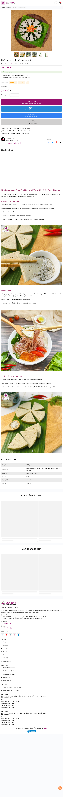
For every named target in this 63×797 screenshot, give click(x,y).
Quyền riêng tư (7, 681)
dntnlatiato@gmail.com (10, 628)
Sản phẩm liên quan (31, 495)
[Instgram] (14, 634)
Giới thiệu (5, 645)
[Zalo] (18, 634)
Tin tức (4, 652)
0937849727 (7, 623)
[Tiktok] (10, 634)
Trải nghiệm (6, 658)
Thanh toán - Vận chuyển (10, 671)
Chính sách (31, 665)
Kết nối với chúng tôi (13, 143)
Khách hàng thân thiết (9, 674)
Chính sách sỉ (6, 655)
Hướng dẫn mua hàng (9, 668)
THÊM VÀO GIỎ (31, 102)
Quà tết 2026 (7, 661)
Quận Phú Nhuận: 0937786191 (12, 687)
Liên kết (31, 639)
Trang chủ (5, 642)
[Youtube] (6, 634)
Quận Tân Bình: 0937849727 (11, 690)
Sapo (45, 728)
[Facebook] (2, 634)
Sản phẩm (5, 648)
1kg (11, 90)
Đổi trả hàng (6, 677)
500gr (4, 90)
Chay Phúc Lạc (10, 64)
